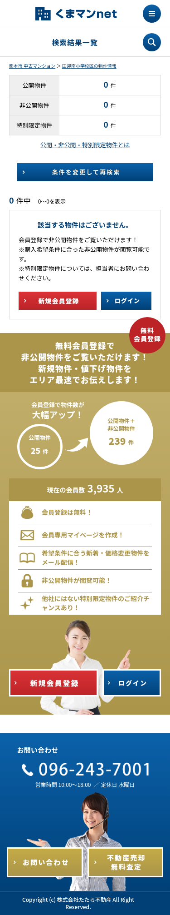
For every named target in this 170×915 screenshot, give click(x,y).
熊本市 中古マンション (32, 65)
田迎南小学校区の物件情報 (89, 65)
